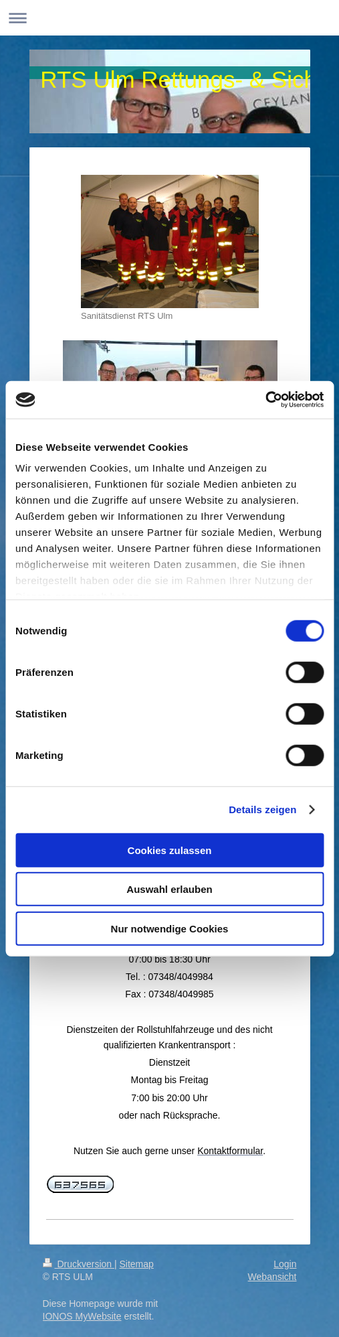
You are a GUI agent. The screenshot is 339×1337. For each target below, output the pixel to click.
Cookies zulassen (170, 849)
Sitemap (137, 1264)
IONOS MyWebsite (82, 1316)
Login (284, 1264)
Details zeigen (262, 809)
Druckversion (78, 1264)
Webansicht (272, 1276)
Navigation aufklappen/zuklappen (169, 17)
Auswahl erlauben (169, 889)
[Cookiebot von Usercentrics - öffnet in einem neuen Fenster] (265, 400)
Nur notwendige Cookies (170, 928)
